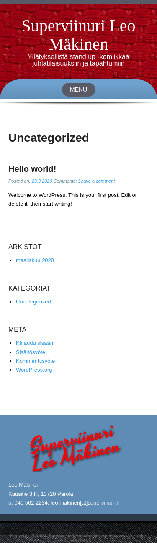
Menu (78, 89)
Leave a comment (96, 181)
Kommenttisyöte (35, 361)
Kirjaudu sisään (34, 343)
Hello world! (32, 168)
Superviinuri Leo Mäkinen (78, 35)
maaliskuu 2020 (35, 260)
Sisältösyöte (30, 352)
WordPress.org (34, 370)
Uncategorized (33, 301)
